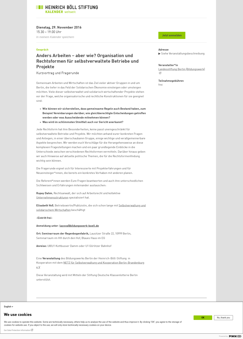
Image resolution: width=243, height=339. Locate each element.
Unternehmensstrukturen (52, 197)
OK (202, 317)
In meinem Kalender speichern (55, 37)
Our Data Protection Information (17, 330)
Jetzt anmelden (172, 35)
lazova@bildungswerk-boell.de (79, 226)
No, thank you (223, 317)
